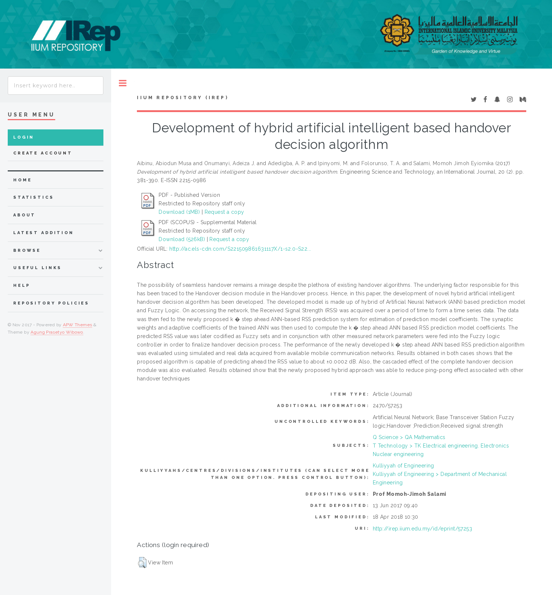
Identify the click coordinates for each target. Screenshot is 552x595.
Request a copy (224, 212)
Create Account (42, 153)
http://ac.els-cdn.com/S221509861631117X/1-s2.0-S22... (240, 249)
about (24, 215)
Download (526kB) (182, 239)
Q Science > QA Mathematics (409, 437)
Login (23, 137)
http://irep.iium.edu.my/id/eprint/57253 (422, 529)
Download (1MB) (179, 212)
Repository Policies (51, 303)
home (22, 180)
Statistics (33, 197)
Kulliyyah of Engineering (403, 466)
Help (21, 285)
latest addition (43, 232)
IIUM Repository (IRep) (182, 97)
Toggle (122, 83)
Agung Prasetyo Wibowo (57, 332)
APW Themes (77, 324)
